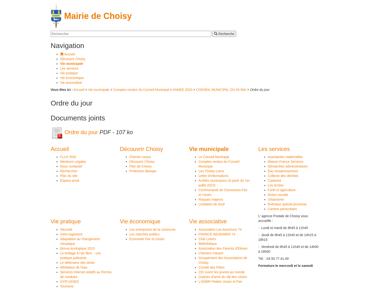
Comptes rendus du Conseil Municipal (141, 90)
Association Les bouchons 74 (220, 229)
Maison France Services (285, 161)
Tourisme (67, 286)
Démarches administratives (288, 166)
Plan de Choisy (140, 166)
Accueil (79, 90)
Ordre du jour (75, 132)
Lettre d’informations (214, 176)
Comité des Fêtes (212, 267)
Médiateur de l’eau (73, 267)
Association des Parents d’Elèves (223, 248)
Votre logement (71, 234)
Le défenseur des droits (77, 263)
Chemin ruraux (140, 157)
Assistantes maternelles (285, 157)
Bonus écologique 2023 (77, 248)
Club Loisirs (207, 239)
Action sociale (278, 195)
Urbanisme (276, 199)
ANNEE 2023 (182, 90)
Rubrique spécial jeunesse (287, 204)
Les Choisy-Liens (211, 171)
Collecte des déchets (283, 176)
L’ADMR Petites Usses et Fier (220, 281)
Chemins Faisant (211, 253)
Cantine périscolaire (282, 209)
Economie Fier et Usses (147, 239)
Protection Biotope (142, 171)
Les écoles (276, 185)
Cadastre (274, 180)
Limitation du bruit (212, 204)
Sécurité (66, 229)
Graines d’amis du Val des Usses (223, 277)
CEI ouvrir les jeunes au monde (222, 272)
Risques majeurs (211, 199)
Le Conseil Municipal (214, 157)
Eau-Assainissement (283, 171)
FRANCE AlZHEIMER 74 (217, 234)
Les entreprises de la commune (152, 229)
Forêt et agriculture (282, 190)
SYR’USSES (69, 281)
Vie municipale (99, 90)
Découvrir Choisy (142, 161)
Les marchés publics (144, 234)
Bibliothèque (208, 244)
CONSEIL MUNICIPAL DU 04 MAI (221, 90)
